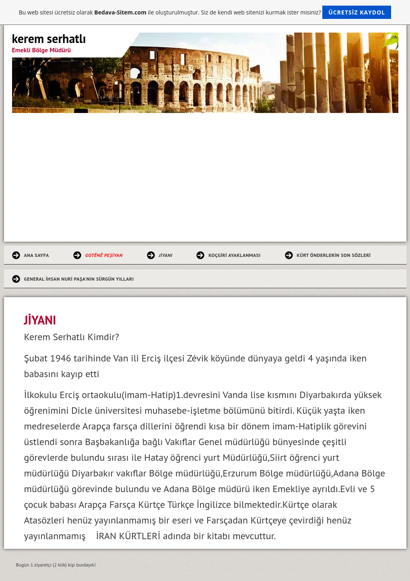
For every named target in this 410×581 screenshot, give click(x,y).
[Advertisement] (205, 173)
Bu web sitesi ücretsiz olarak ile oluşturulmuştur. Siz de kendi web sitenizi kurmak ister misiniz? (205, 12)
